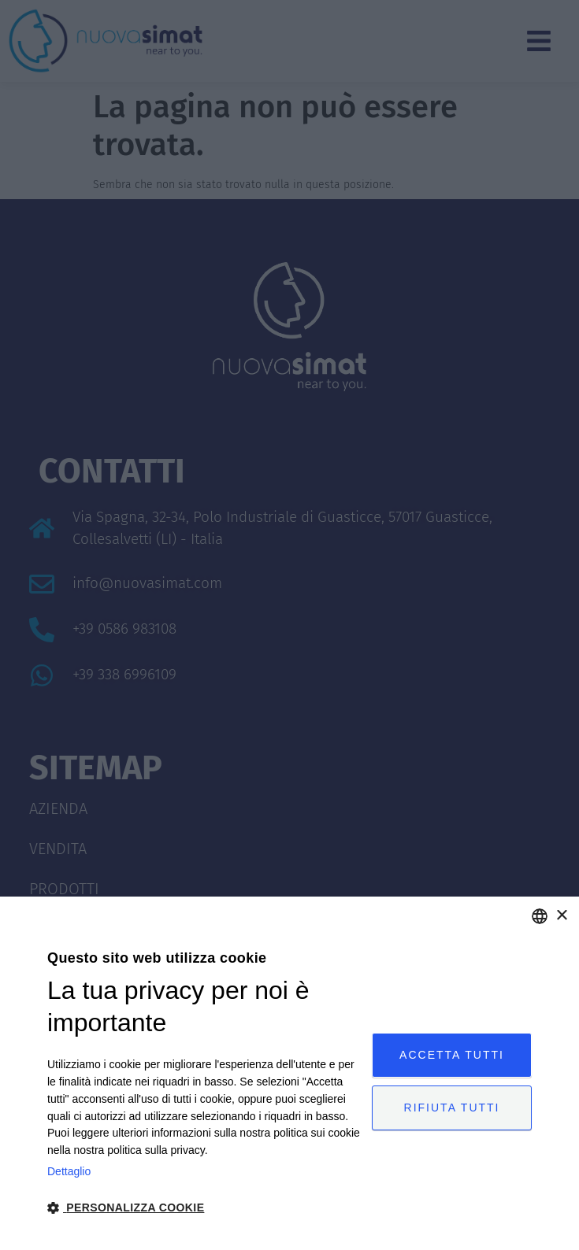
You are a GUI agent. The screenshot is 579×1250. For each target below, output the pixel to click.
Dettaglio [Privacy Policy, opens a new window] (69, 1171)
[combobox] (539, 916)
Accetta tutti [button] (451, 1054)
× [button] (561, 916)
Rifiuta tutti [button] (452, 1107)
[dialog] (289, 1073)
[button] (204, 1208)
